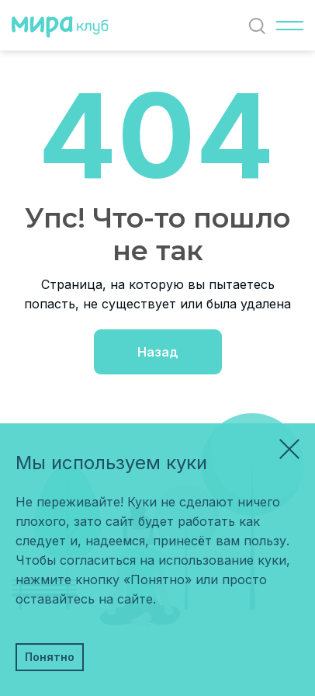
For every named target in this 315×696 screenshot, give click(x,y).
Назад (157, 352)
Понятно (49, 656)
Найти (260, 26)
